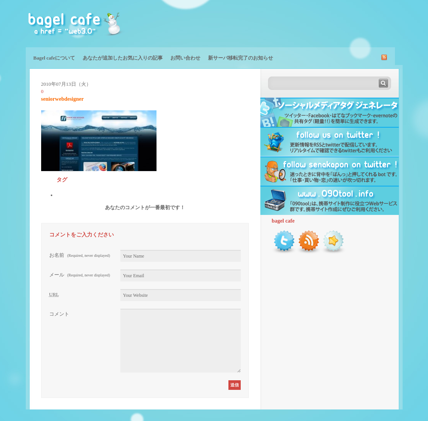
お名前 (79, 255)
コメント (59, 314)
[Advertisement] (313, 23)
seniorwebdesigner (62, 99)
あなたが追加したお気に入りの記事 (123, 58)
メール (79, 275)
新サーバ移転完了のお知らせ (240, 58)
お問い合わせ (185, 58)
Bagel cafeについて (54, 58)
